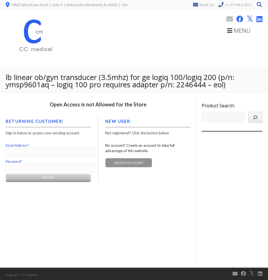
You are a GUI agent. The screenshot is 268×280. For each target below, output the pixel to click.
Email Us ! (207, 5)
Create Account (128, 163)
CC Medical (30, 275)
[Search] (255, 117)
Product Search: (218, 105)
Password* (14, 161)
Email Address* (17, 145)
